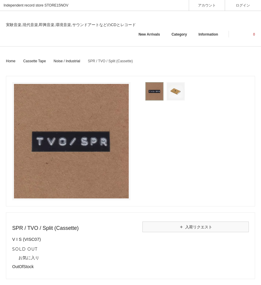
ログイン (243, 5)
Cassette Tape (34, 61)
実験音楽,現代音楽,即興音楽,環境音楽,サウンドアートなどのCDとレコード (71, 25)
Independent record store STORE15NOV (36, 5)
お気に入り (25, 258)
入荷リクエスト (195, 227)
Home (10, 61)
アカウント (207, 5)
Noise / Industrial (67, 61)
